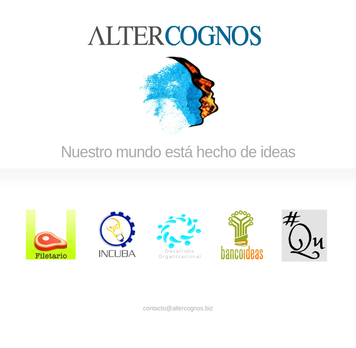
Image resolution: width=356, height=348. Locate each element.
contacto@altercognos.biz (178, 308)
